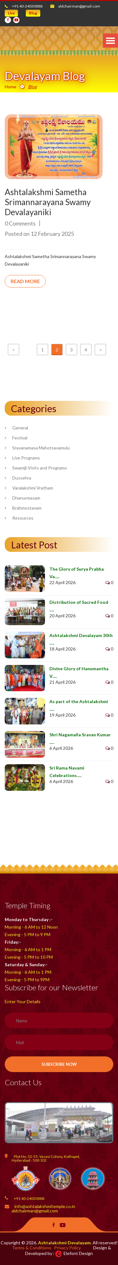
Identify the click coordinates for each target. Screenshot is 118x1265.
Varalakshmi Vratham (32, 487)
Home (10, 86)
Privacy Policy (67, 1247)
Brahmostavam (27, 508)
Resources (22, 518)
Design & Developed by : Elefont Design (68, 1250)
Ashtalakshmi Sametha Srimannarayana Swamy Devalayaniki (48, 202)
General (20, 427)
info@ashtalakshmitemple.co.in (44, 1206)
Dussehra (21, 477)
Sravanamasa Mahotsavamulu (41, 447)
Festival (19, 437)
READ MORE (25, 281)
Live (11, 13)
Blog (33, 13)
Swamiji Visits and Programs (39, 467)
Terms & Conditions (31, 1247)
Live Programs (26, 457)
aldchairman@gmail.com (79, 6)
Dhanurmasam (26, 497)
